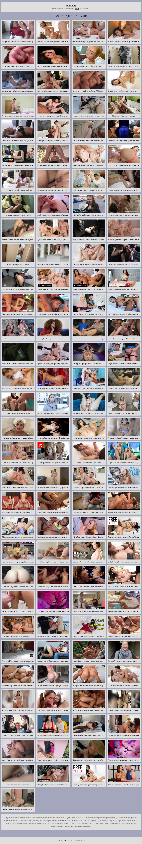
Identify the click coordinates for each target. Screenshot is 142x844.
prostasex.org (71, 6)
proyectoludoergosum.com (74, 840)
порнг (77, 9)
